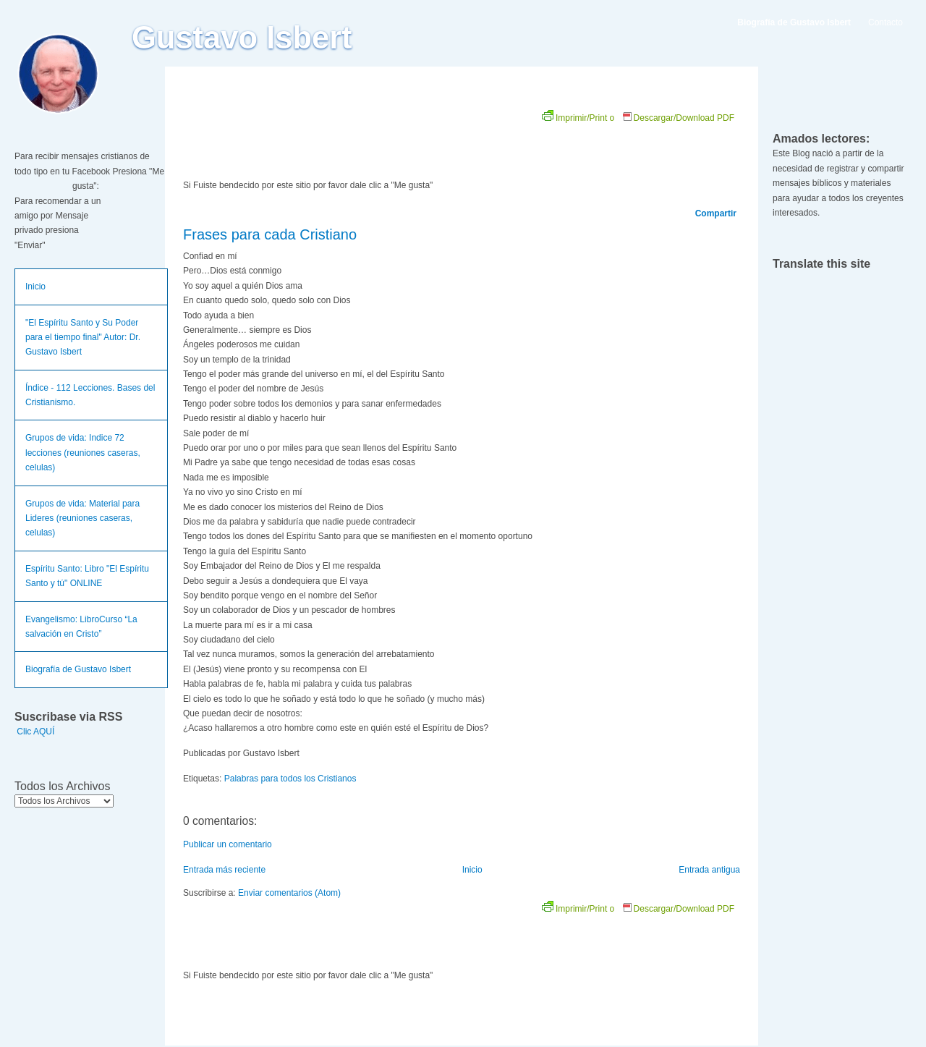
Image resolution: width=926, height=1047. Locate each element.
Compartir (715, 213)
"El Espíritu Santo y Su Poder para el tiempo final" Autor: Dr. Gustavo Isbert (82, 337)
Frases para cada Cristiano (270, 234)
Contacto (885, 22)
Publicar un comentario (227, 844)
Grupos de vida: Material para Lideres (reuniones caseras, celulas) (82, 518)
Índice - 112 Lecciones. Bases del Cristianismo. (90, 395)
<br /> (346, 139)
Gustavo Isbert (242, 37)
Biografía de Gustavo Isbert (78, 669)
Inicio (35, 286)
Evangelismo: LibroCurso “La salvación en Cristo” (81, 626)
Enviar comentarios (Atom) (289, 893)
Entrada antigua (709, 870)
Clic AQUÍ (35, 731)
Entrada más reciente (224, 870)
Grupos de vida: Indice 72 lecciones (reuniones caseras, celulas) (82, 452)
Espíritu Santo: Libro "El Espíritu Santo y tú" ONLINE (87, 576)
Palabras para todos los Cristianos (290, 778)
